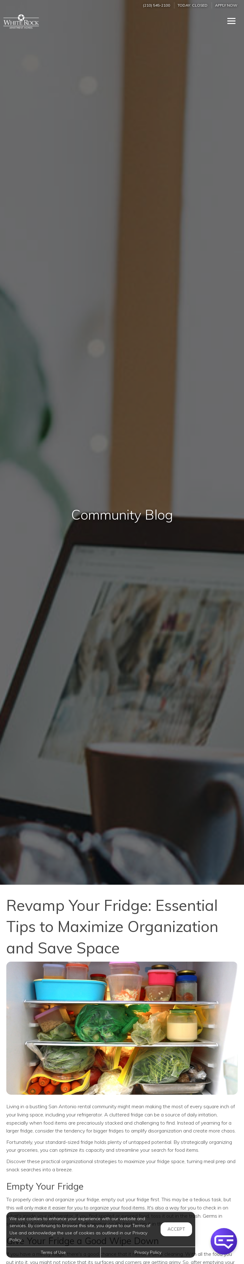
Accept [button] (176, 1229)
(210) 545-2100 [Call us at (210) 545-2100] (156, 5)
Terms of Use (53, 1252)
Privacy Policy (148, 1252)
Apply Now (226, 5)
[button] (224, 1241)
